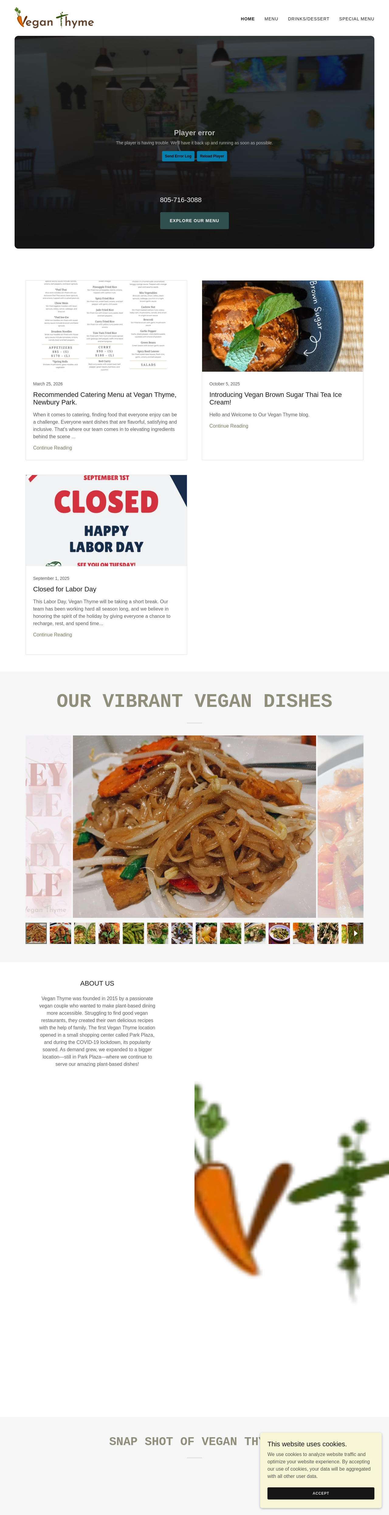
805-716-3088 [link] (181, 200)
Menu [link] (271, 18)
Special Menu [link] (356, 18)
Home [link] (248, 18)
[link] (54, 17)
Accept (321, 1493)
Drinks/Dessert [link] (309, 18)
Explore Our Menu (194, 220)
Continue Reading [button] (52, 447)
